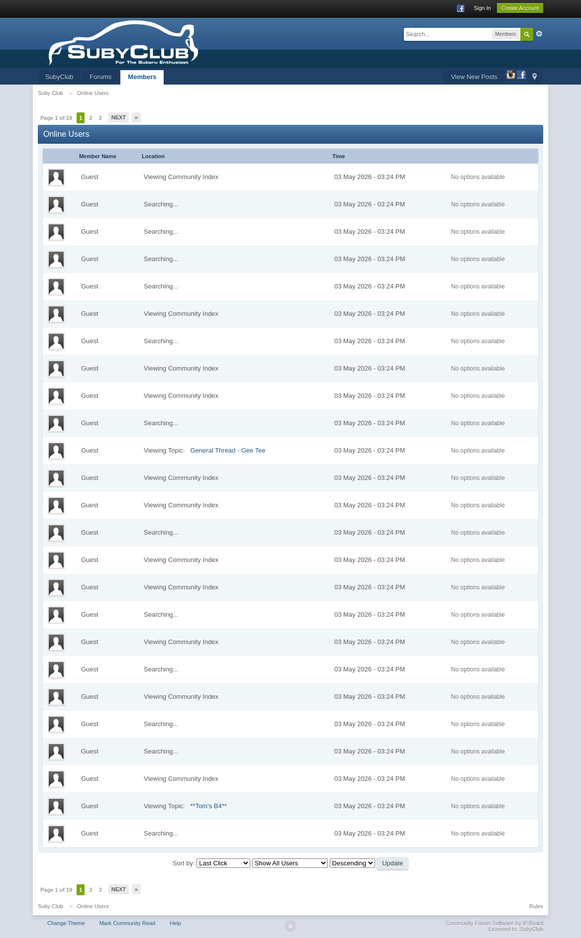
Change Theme (66, 923)
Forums (100, 77)
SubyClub (59, 77)
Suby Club (50, 906)
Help (175, 923)
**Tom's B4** (209, 806)
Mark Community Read (127, 923)
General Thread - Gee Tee (228, 450)
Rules (536, 906)
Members (142, 77)
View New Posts (474, 77)
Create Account (520, 8)
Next (118, 117)
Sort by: (184, 863)
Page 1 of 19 (56, 118)
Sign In (482, 8)
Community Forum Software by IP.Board (494, 923)
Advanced (539, 34)
